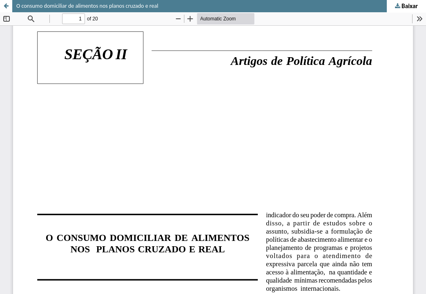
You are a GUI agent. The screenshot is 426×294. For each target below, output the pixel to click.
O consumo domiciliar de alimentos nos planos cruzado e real (87, 5)
